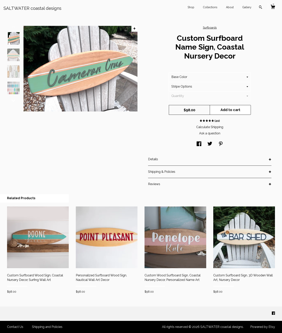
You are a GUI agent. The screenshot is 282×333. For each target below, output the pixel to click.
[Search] (260, 7)
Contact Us (15, 327)
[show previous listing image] (13, 27)
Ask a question (209, 133)
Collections (210, 7)
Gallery (246, 7)
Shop (191, 7)
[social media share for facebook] (199, 144)
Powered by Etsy (262, 327)
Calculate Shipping (209, 127)
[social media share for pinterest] (220, 144)
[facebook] (273, 313)
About (230, 7)
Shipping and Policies (47, 327)
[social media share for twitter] (210, 144)
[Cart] (273, 7)
